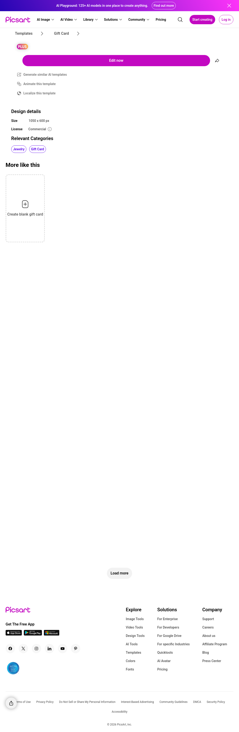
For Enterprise (167, 619)
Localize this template (39, 93)
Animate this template (39, 84)
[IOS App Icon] (14, 634)
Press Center (211, 661)
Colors (130, 661)
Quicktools (165, 652)
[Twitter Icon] (23, 648)
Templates (133, 652)
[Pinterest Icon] (75, 648)
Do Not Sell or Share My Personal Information (87, 702)
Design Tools (135, 636)
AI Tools (132, 644)
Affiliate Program (214, 644)
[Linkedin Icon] (49, 648)
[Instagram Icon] (36, 648)
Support (208, 619)
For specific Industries (173, 644)
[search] (180, 19)
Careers (208, 627)
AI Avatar (164, 661)
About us (208, 636)
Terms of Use (22, 702)
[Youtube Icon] (62, 648)
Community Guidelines (173, 702)
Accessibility (119, 711)
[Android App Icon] (33, 634)
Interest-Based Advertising (137, 702)
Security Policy (216, 702)
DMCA (197, 702)
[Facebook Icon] (10, 648)
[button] (45, 19)
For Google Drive (169, 636)
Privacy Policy (44, 702)
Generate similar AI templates (45, 74)
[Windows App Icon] (51, 634)
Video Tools (134, 627)
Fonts (130, 669)
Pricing (162, 669)
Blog (205, 652)
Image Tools (135, 619)
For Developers (168, 627)
